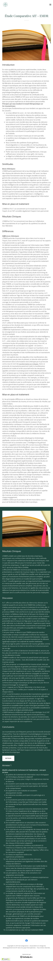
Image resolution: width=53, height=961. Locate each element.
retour (8, 758)
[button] (50, 4)
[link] (5, 4)
